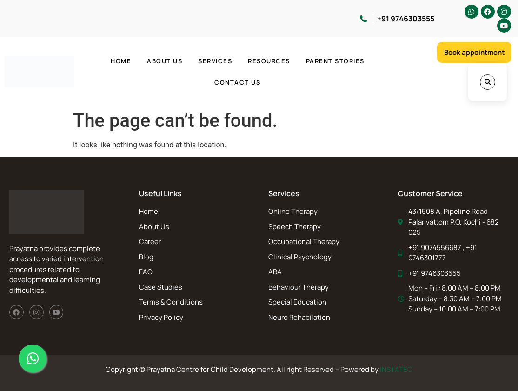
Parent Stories (335, 61)
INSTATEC (396, 369)
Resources (269, 61)
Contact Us (237, 82)
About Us (164, 61)
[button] (487, 82)
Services (215, 61)
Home (121, 61)
